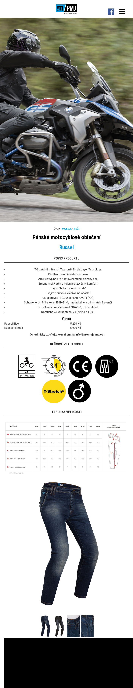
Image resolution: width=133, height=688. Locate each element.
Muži (76, 228)
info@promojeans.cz (89, 334)
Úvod (57, 228)
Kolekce (67, 228)
